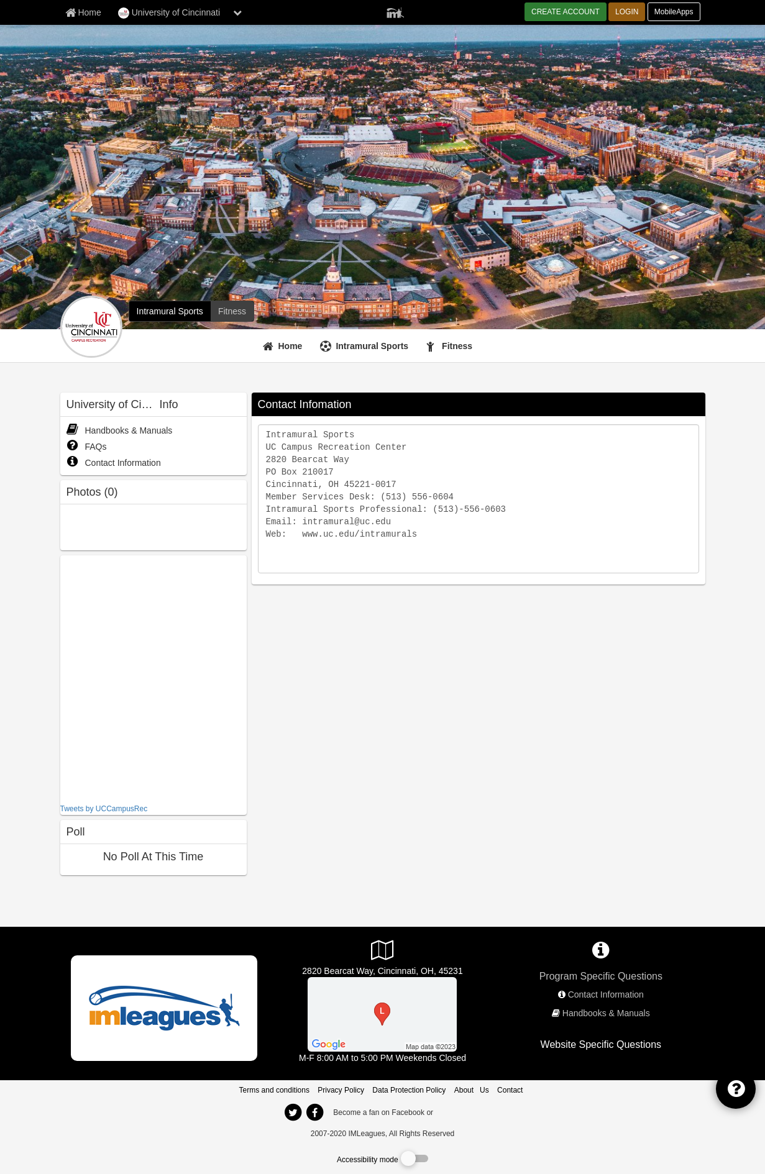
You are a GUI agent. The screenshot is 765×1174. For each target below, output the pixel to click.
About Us (471, 1090)
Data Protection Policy (409, 1090)
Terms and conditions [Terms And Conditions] (274, 1090)
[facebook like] (153, 678)
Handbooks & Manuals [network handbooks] (606, 1013)
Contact (510, 1090)
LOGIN (626, 11)
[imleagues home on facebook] (315, 1112)
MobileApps (674, 11)
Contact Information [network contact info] (606, 994)
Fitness (457, 346)
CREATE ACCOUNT (565, 11)
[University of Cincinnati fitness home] (232, 311)
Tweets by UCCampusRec (104, 808)
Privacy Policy (341, 1090)
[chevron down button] (237, 12)
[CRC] (382, 1014)
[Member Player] (395, 11)
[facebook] (460, 1112)
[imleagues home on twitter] (293, 1112)
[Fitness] (451, 346)
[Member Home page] (83, 12)
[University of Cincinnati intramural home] (170, 311)
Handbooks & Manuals (119, 430)
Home (290, 346)
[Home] (284, 346)
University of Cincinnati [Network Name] (169, 13)
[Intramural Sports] (366, 346)
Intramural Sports (372, 346)
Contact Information (113, 463)
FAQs (86, 447)
